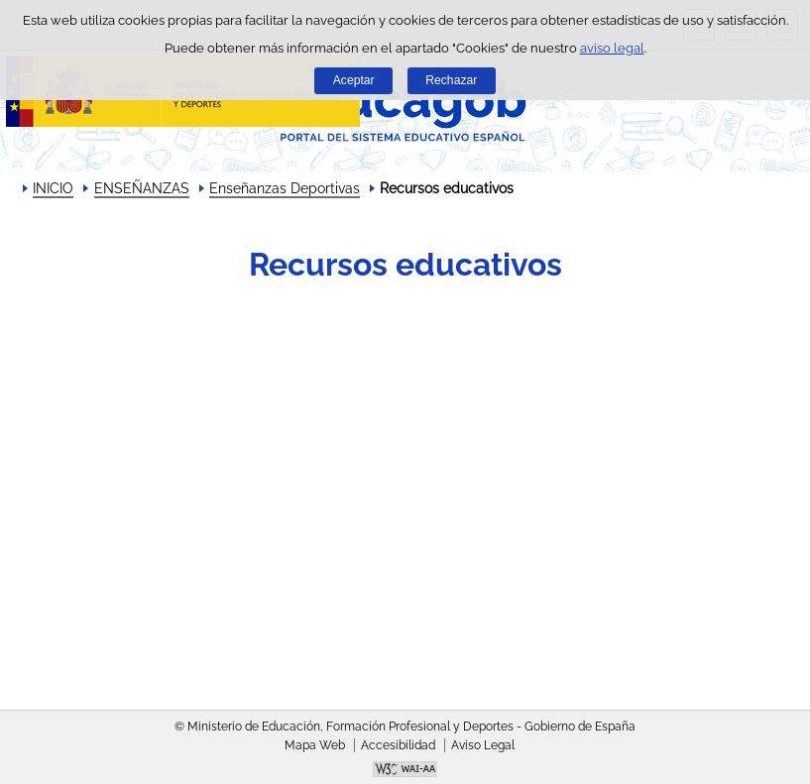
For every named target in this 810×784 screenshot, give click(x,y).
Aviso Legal (483, 745)
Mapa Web (315, 745)
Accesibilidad (398, 745)
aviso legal (612, 48)
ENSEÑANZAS (141, 188)
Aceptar (354, 80)
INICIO (53, 188)
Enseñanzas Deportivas (284, 188)
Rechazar (451, 80)
